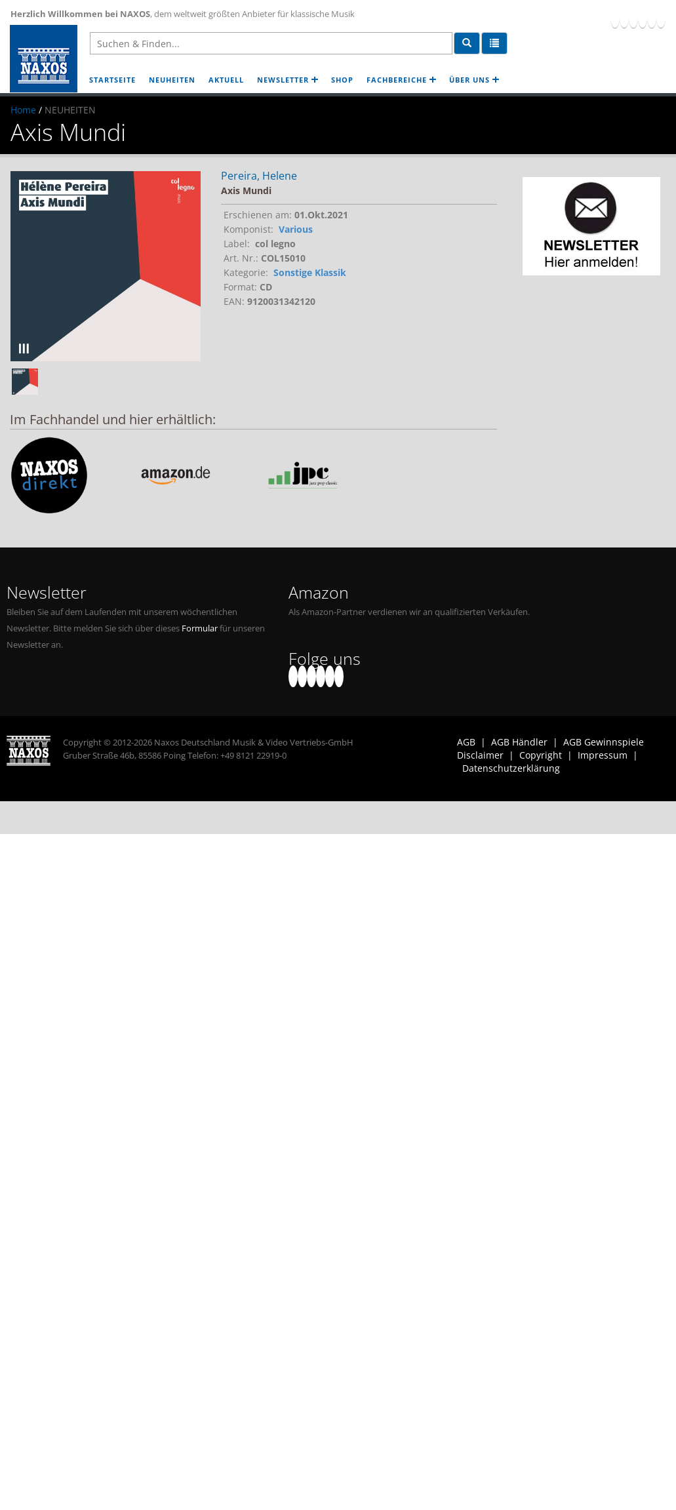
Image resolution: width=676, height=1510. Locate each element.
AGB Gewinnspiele (603, 742)
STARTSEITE (112, 80)
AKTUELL (226, 80)
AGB (466, 742)
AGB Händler (519, 742)
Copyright (540, 755)
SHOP (342, 80)
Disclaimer (480, 755)
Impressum (602, 755)
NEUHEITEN (172, 80)
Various (296, 229)
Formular (200, 628)
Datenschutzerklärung (511, 768)
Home (23, 110)
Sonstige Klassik (309, 272)
